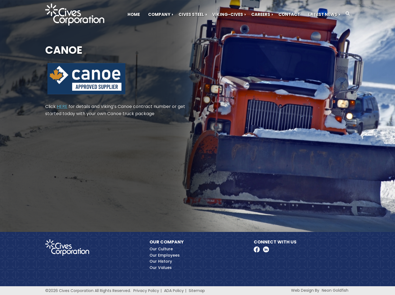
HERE (62, 106)
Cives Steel (191, 14)
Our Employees (164, 255)
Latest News (322, 14)
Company (159, 14)
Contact (289, 14)
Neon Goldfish (335, 290)
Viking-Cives (227, 14)
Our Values (160, 267)
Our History (160, 261)
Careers (260, 14)
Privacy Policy (146, 290)
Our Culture (161, 249)
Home (134, 14)
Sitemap (197, 290)
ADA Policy (174, 290)
